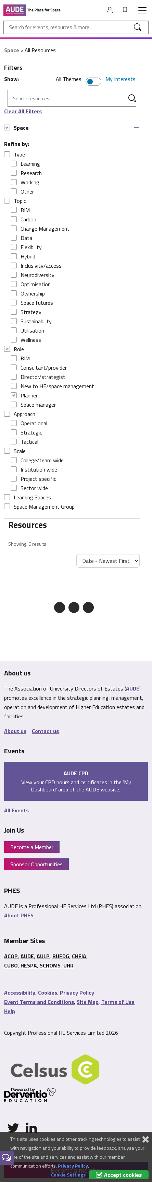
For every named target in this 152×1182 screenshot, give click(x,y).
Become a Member (31, 847)
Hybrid (23, 256)
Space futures (32, 303)
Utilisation (27, 330)
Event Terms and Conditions (39, 1002)
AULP (43, 956)
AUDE (132, 688)
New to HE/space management (52, 386)
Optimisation (31, 284)
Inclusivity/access (36, 266)
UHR (68, 965)
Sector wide (29, 488)
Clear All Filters (23, 111)
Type (14, 154)
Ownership (28, 293)
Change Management (40, 228)
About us (15, 731)
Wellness (26, 340)
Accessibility (19, 992)
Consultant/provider (39, 367)
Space (11, 50)
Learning (25, 164)
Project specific (33, 479)
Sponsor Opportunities (36, 864)
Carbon (23, 219)
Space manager (33, 405)
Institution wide (34, 469)
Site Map (88, 1002)
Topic (15, 201)
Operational (29, 423)
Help (9, 1011)
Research (26, 173)
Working (25, 182)
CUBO (11, 965)
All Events (16, 810)
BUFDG (60, 956)
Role (14, 349)
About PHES (19, 915)
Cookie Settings (68, 1174)
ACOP (11, 956)
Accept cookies (119, 1175)
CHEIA (79, 956)
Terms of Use (118, 1002)
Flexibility (26, 247)
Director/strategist (38, 377)
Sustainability (31, 321)
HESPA (29, 965)
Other (22, 191)
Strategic (26, 432)
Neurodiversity (32, 275)
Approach (19, 414)
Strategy (26, 312)
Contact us (45, 731)
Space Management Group (39, 506)
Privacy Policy (77, 992)
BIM (20, 210)
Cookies (47, 992)
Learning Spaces (27, 497)
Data (21, 238)
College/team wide (37, 460)
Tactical (24, 442)
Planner (24, 395)
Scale (15, 451)
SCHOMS (50, 965)
